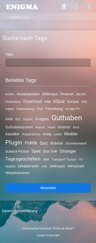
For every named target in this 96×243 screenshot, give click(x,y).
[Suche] (64, 6)
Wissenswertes (17, 173)
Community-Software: (48, 228)
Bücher (81, 94)
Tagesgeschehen (22, 159)
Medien (71, 133)
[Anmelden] (76, 6)
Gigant (28, 119)
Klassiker (12, 134)
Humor (40, 127)
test (46, 159)
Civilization (13, 102)
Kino (76, 127)
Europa (73, 102)
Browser (67, 94)
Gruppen (42, 119)
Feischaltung (25, 109)
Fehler (9, 109)
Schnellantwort (76, 143)
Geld (9, 119)
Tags (9, 54)
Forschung (54, 108)
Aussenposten (28, 94)
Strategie (68, 151)
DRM (47, 102)
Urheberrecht (28, 166)
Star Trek (50, 151)
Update (10, 166)
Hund (51, 127)
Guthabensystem (19, 127)
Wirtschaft (76, 166)
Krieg (47, 134)
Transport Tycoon (64, 159)
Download (32, 101)
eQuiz (59, 101)
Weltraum (57, 166)
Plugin (13, 142)
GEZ (18, 119)
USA (44, 166)
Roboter (56, 143)
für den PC (72, 109)
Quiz (44, 143)
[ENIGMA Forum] (22, 6)
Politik (31, 142)
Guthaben (66, 118)
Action (9, 94)
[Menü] (89, 6)
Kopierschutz (31, 134)
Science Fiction (17, 151)
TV (81, 159)
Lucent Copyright (48, 235)
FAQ (84, 102)
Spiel (35, 151)
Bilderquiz (50, 94)
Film (40, 109)
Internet (64, 127)
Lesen (58, 134)
